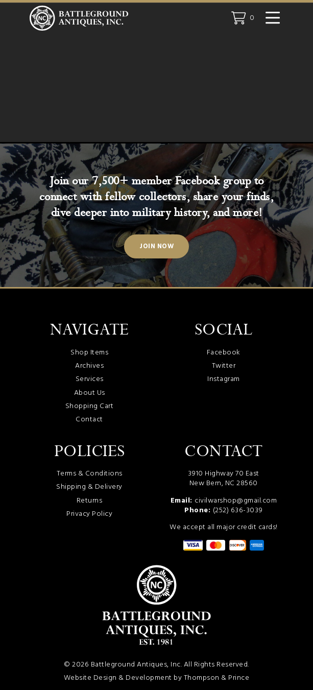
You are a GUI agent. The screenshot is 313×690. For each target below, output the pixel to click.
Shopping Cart (89, 406)
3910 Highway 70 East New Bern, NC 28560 (223, 478)
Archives (89, 366)
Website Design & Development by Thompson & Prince (157, 678)
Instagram (223, 379)
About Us (89, 393)
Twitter (224, 366)
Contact (89, 419)
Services (90, 379)
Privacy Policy (89, 514)
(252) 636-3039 (238, 510)
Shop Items (89, 353)
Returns (90, 501)
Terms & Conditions (90, 474)
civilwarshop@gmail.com (236, 501)
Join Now (156, 247)
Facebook (223, 353)
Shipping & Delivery (89, 487)
